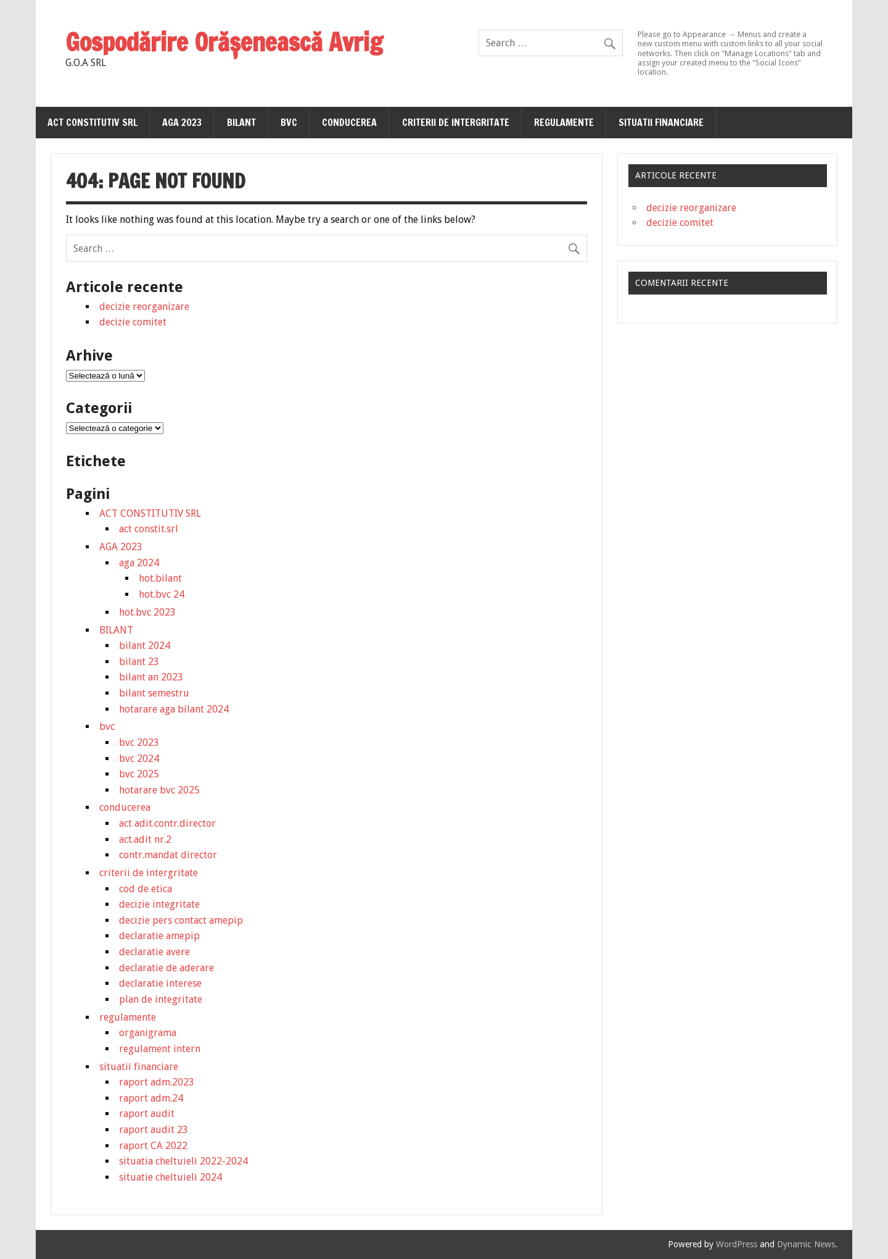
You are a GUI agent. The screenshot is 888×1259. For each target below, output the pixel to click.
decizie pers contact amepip (181, 920)
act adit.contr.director (167, 823)
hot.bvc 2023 (147, 612)
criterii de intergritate (455, 122)
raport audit (147, 1113)
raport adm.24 (151, 1098)
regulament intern (159, 1049)
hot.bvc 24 (161, 594)
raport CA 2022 (153, 1146)
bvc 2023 (139, 742)
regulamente (564, 122)
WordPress (736, 1244)
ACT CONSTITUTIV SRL (92, 122)
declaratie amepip (159, 936)
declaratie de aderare (166, 968)
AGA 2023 (182, 122)
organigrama (147, 1033)
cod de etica (145, 889)
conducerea (349, 122)
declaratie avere (154, 952)
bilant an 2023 (151, 677)
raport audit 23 (153, 1130)
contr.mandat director (168, 855)
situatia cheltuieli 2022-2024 (183, 1161)
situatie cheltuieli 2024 (170, 1177)
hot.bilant (160, 578)
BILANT (241, 122)
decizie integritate (159, 904)
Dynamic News (806, 1244)
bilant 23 (139, 661)
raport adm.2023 (156, 1082)
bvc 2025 (139, 774)
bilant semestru (154, 693)
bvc (289, 122)
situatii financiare (661, 122)
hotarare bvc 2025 (159, 790)
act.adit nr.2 (145, 839)
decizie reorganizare (144, 306)
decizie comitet (132, 322)
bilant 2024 (144, 645)
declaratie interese (160, 983)
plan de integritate (160, 999)
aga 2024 (139, 563)
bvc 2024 (139, 758)
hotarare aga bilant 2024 (174, 709)
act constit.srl (148, 529)
